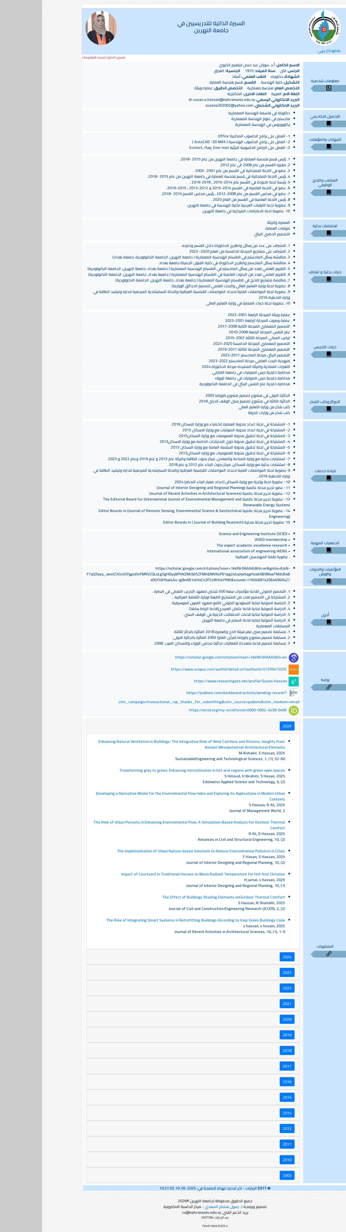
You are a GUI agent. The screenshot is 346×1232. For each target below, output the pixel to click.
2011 (245, 1144)
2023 (245, 972)
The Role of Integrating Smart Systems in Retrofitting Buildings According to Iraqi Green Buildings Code (153, 920)
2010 (245, 1159)
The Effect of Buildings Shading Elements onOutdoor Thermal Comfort (181, 897)
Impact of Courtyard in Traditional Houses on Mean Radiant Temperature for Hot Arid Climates (161, 874)
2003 (245, 1175)
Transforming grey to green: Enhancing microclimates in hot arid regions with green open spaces (160, 770)
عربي (280, 51)
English (292, 51)
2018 (245, 1050)
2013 (245, 1128)
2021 (245, 1003)
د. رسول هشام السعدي (181, 1206)
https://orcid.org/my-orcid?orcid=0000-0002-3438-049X (196, 710)
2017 (245, 1066)
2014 (245, 1112)
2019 (245, 1034)
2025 (245, 726)
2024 (245, 956)
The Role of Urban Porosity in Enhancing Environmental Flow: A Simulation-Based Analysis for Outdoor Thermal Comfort (147, 824)
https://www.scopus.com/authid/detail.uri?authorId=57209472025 (187, 669)
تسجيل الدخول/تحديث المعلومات (61, 57)
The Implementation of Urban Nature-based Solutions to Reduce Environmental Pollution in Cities (159, 850)
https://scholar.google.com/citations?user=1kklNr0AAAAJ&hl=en (189, 657)
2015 (245, 1097)
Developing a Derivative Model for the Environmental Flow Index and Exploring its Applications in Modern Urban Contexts (148, 796)
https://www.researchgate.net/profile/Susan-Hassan (198, 680)
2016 (245, 1081)
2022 (245, 988)
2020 (245, 1019)
